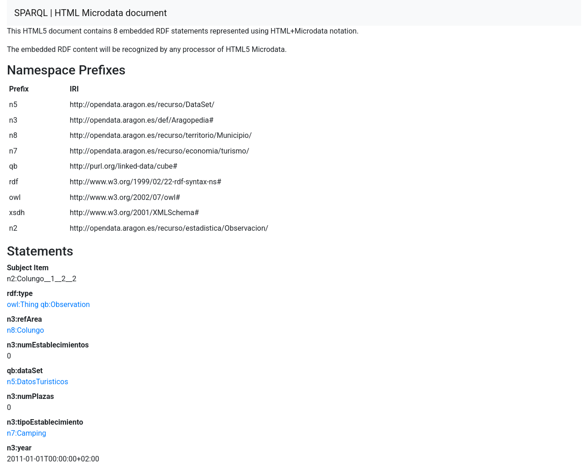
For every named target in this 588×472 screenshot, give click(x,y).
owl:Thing (23, 304)
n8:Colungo (25, 330)
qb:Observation (65, 304)
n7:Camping (26, 433)
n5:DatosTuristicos (37, 381)
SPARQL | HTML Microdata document (90, 12)
